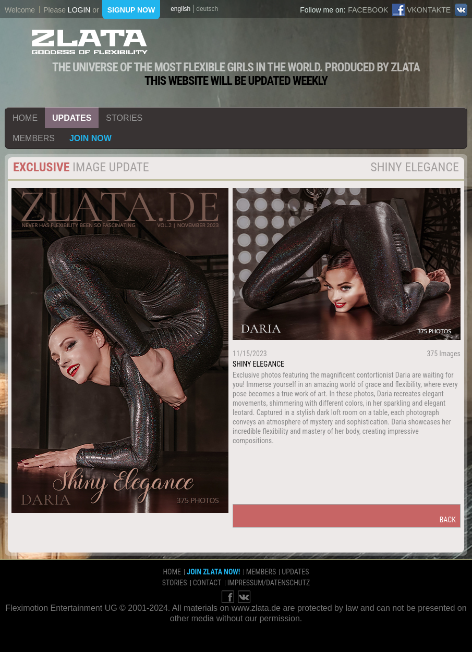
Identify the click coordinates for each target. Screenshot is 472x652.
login (79, 10)
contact (207, 583)
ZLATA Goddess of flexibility (90, 42)
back (448, 520)
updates (71, 118)
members (34, 138)
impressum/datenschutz (268, 583)
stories (124, 118)
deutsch (207, 8)
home (25, 118)
